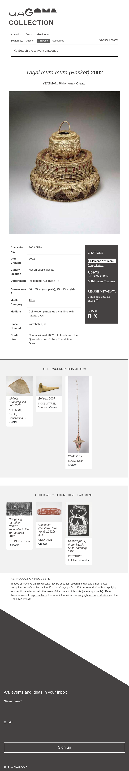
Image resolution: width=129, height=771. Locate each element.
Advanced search (108, 40)
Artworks (16, 34)
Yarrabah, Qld (37, 324)
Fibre (32, 300)
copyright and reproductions (94, 595)
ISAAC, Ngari (75, 461)
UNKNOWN (45, 540)
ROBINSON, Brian (19, 541)
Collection (31, 22)
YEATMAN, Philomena (58, 83)
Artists (29, 34)
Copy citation (95, 265)
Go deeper (43, 34)
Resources (58, 40)
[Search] (64, 51)
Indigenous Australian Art (44, 280)
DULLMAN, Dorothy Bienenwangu (16, 414)
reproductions (39, 595)
